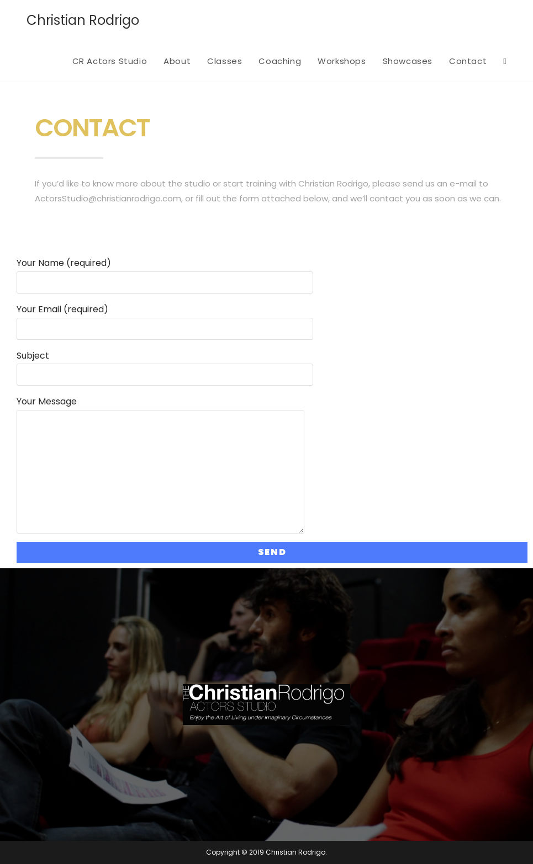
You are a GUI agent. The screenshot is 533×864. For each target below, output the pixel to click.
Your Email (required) (165, 318)
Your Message (160, 436)
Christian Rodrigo (83, 20)
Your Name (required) (165, 272)
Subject (165, 365)
